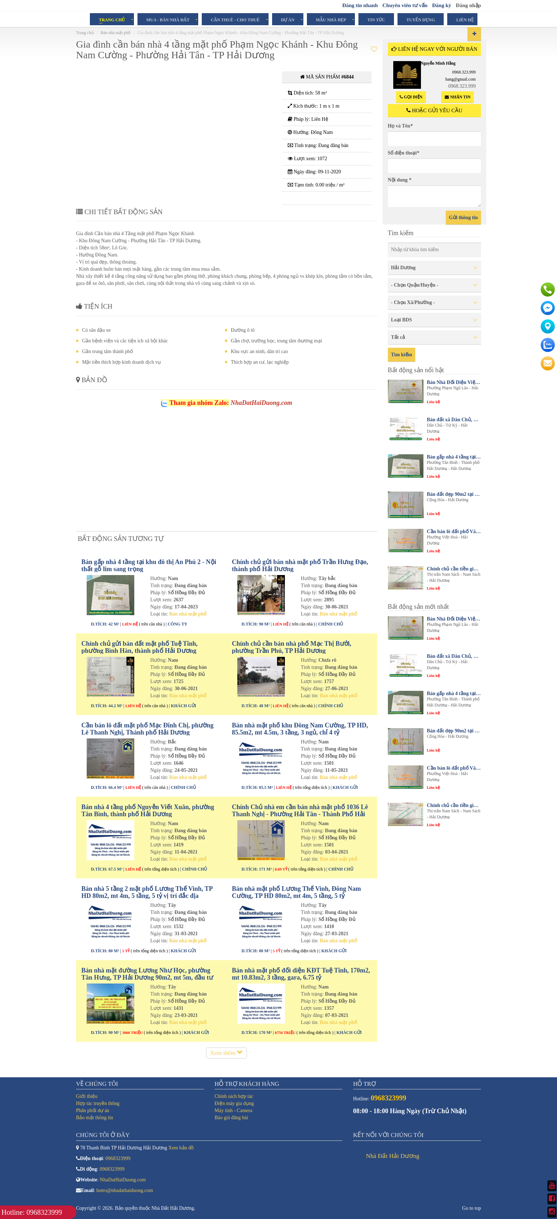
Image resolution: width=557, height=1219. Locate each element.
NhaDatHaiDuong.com (123, 1179)
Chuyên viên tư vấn (404, 5)
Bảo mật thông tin (94, 1117)
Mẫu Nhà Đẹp (331, 19)
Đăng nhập (468, 5)
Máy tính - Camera (233, 1110)
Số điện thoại (404, 153)
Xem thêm (226, 1053)
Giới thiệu (86, 1096)
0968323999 (118, 1158)
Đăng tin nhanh (360, 5)
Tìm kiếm (401, 354)
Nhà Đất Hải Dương (392, 1155)
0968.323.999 (464, 72)
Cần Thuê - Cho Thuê (235, 19)
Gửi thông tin (463, 217)
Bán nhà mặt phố (115, 32)
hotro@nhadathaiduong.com (124, 1190)
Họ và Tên (400, 126)
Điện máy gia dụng (234, 1103)
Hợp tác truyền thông (97, 1103)
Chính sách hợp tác (234, 1096)
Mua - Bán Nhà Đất (168, 19)
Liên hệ (465, 19)
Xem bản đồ (181, 1147)
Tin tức (376, 19)
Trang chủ (85, 32)
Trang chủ (112, 19)
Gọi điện (411, 97)
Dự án (287, 19)
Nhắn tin (457, 97)
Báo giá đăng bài (231, 1117)
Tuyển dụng (420, 19)
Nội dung (399, 180)
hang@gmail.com (460, 79)
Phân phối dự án (92, 1110)
